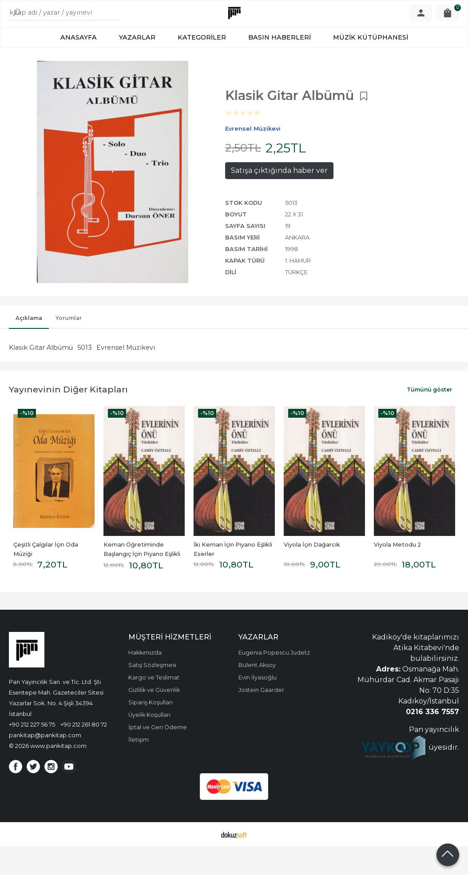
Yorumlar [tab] (69, 347)
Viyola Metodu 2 (397, 573)
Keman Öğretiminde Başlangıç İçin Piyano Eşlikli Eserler (142, 582)
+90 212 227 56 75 (32, 753)
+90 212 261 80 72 (83, 753)
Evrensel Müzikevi (125, 376)
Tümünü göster (429, 418)
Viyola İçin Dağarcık (312, 573)
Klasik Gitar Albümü (41, 376)
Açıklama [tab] (29, 347)
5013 (84, 376)
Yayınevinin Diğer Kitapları (68, 418)
